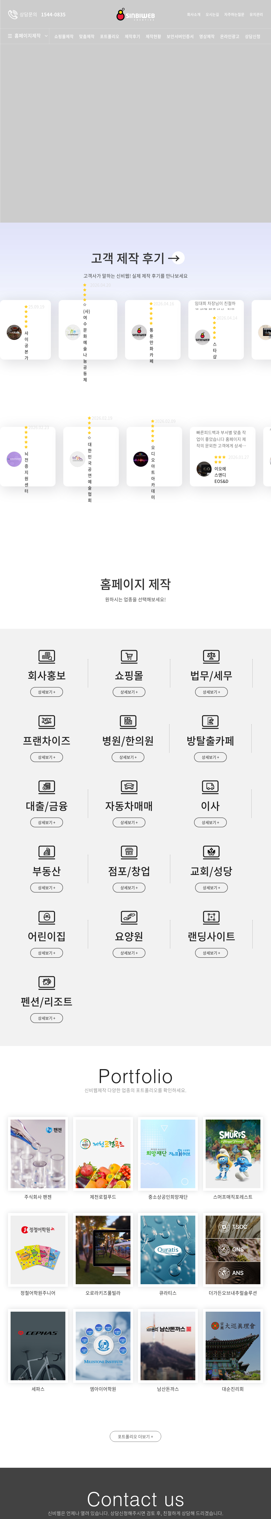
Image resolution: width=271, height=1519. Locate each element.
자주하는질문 (234, 14)
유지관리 (256, 14)
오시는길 (212, 14)
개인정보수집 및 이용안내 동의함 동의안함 (175, 1473)
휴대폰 (218, 1424)
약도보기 (28, 1434)
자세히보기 (227, 1473)
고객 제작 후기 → (135, 258)
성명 (152, 1424)
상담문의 (162, 1494)
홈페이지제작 (30, 35)
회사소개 (193, 14)
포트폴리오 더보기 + (135, 1318)
